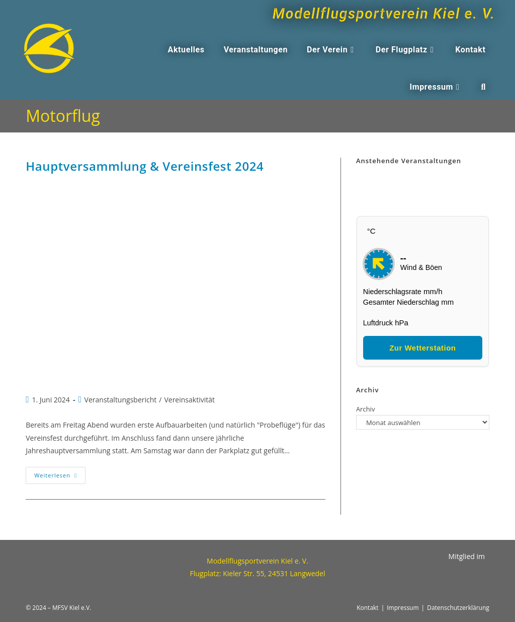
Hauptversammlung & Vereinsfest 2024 (145, 166)
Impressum (402, 607)
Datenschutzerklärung (458, 607)
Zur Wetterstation (422, 347)
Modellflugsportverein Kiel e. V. (369, 13)
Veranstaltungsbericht (120, 399)
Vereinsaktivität (189, 399)
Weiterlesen (59, 473)
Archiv (365, 408)
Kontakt (367, 607)
